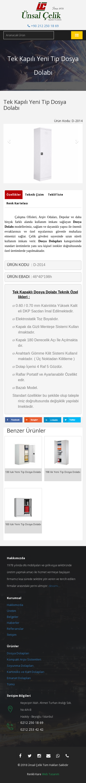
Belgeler (12, 617)
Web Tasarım (50, 774)
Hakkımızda (15, 605)
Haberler (13, 623)
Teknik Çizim (34, 195)
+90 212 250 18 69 (43, 26)
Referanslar (15, 629)
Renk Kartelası (17, 203)
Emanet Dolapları (19, 678)
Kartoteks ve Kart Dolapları (25, 672)
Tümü (11, 684)
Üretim (11, 611)
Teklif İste (55, 195)
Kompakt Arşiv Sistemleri (24, 659)
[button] (9, 141)
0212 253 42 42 (31, 729)
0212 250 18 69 (31, 722)
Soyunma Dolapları (20, 666)
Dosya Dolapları (18, 653)
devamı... (54, 586)
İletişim (12, 635)
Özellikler (13, 195)
